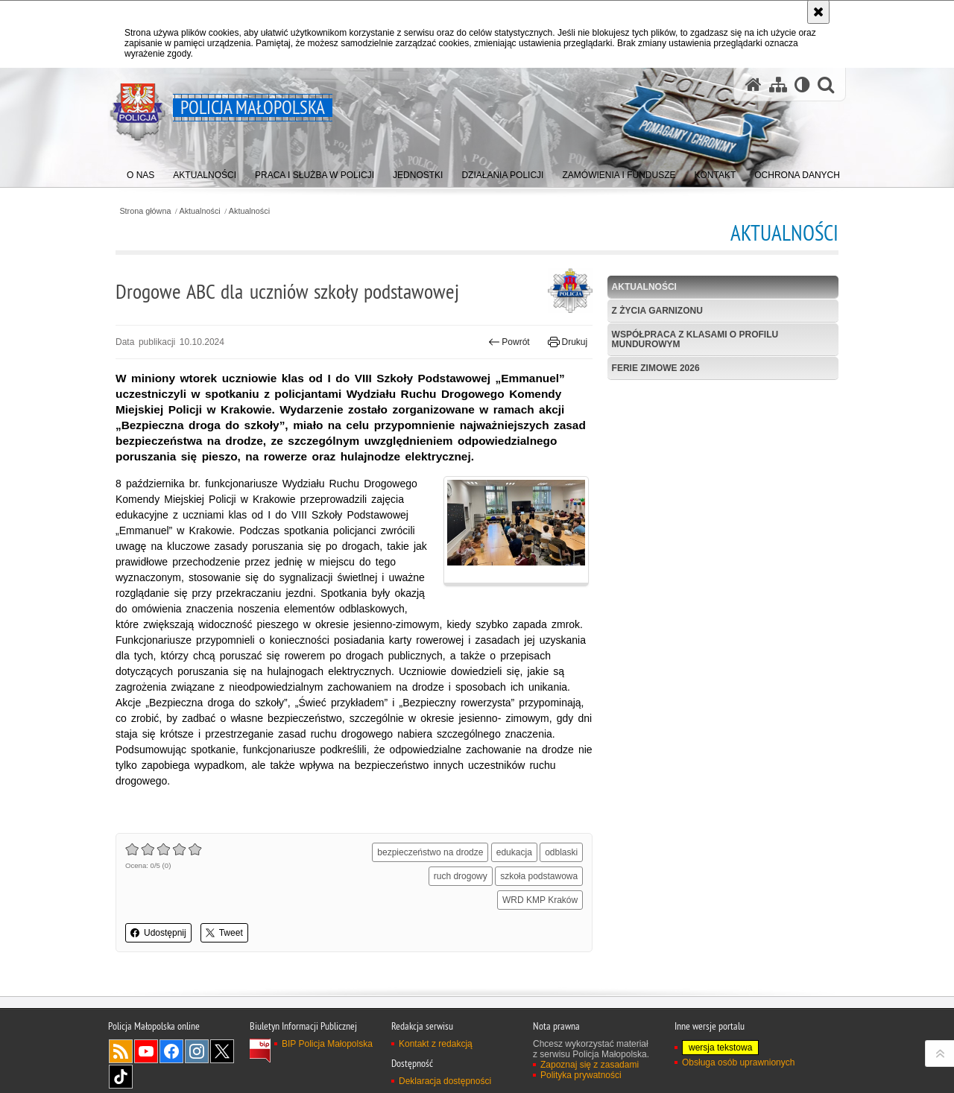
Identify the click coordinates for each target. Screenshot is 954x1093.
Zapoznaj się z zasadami (589, 1064)
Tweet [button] (224, 933)
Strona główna (145, 211)
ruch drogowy (460, 876)
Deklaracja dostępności (445, 1081)
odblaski (561, 852)
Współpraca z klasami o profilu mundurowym (695, 339)
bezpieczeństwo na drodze (430, 852)
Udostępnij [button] (158, 933)
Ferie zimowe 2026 (656, 368)
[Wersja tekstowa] (802, 84)
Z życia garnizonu (657, 310)
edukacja (514, 852)
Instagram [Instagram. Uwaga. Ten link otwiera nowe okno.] (197, 1051)
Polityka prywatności (581, 1075)
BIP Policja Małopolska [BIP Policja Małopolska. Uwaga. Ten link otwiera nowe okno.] (327, 1044)
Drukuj (567, 342)
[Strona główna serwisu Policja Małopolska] (753, 84)
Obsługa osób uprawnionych (738, 1062)
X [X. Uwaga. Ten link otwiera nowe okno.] (222, 1051)
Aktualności (200, 211)
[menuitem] (140, 172)
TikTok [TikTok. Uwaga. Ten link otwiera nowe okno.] (121, 1077)
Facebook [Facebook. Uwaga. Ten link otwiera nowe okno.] (171, 1051)
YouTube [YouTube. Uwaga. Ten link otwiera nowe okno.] (146, 1051)
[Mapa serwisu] (778, 84)
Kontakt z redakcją (436, 1044)
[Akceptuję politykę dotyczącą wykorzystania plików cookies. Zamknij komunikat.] (818, 12)
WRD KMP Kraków (540, 900)
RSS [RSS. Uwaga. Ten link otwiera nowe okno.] (121, 1051)
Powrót (509, 342)
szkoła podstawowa (539, 876)
